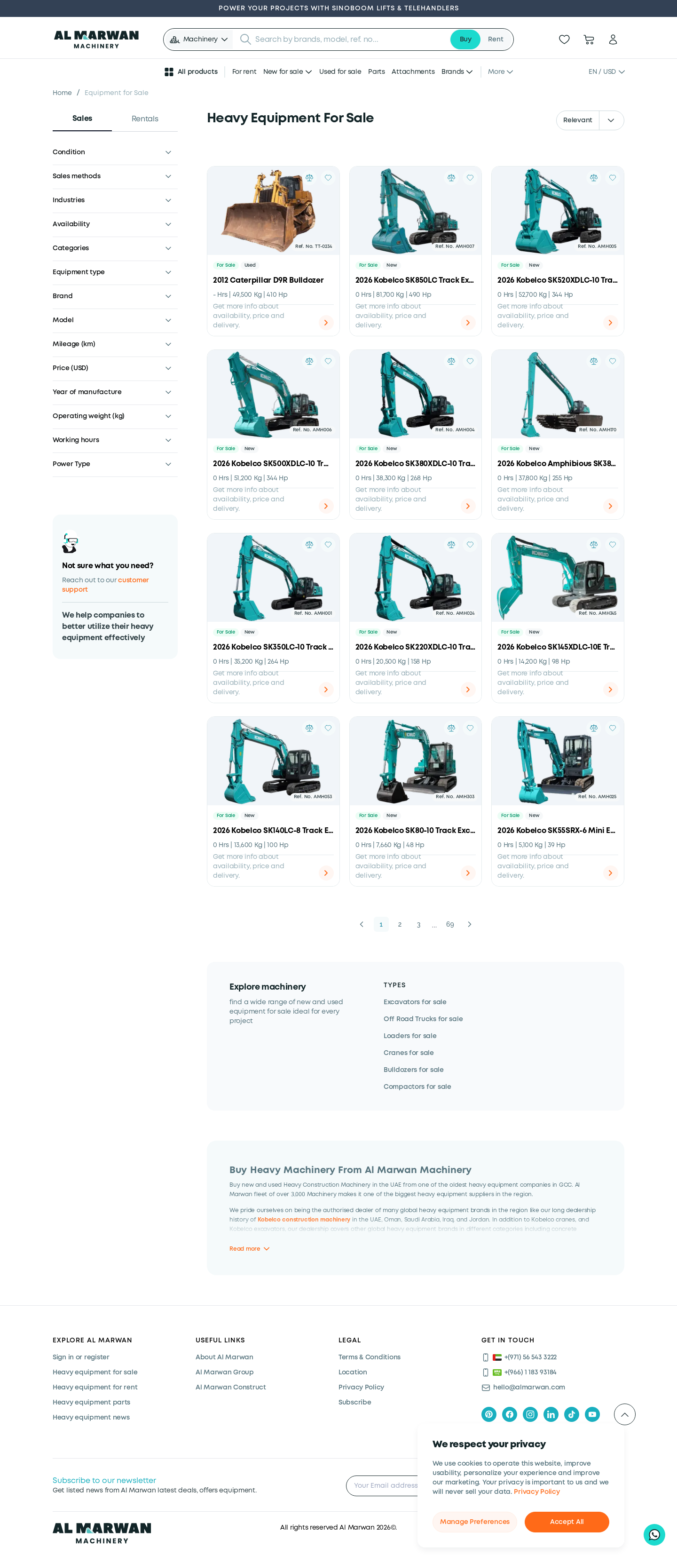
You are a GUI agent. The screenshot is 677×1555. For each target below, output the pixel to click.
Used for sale (340, 72)
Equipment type (79, 272)
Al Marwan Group (225, 1372)
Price (70, 368)
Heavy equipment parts (91, 1402)
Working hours (76, 440)
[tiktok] (571, 1414)
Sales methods (76, 176)
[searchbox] (349, 39)
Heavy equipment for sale (95, 1372)
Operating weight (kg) (89, 416)
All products (190, 72)
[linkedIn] (551, 1414)
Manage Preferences (475, 1522)
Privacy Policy (536, 1492)
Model (63, 320)
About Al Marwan (224, 1357)
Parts (376, 72)
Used (250, 265)
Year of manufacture (87, 392)
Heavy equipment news (91, 1417)
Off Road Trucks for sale (423, 1019)
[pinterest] (488, 1414)
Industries (69, 200)
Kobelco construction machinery (304, 1219)
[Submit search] (246, 39)
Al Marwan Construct (231, 1387)
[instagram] (530, 1414)
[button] (199, 39)
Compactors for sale (417, 1087)
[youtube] (592, 1414)
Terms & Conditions (369, 1357)
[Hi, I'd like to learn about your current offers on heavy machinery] (654, 1535)
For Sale (226, 265)
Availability (71, 224)
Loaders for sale (410, 1036)
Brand (63, 296)
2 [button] (400, 924)
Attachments (413, 72)
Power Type (71, 464)
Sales (82, 118)
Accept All (567, 1522)
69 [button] (450, 924)
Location (352, 1372)
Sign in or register (81, 1357)
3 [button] (419, 924)
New (391, 265)
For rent (244, 72)
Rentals (145, 119)
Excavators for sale (415, 1002)
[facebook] (509, 1414)
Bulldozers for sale (414, 1070)
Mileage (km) (74, 344)
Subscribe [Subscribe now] (354, 1402)
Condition (69, 152)
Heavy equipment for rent (95, 1387)
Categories (71, 248)
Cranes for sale (409, 1053)
